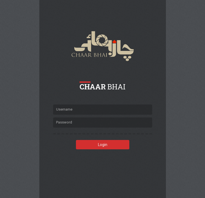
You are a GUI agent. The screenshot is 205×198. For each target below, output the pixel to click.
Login (102, 144)
